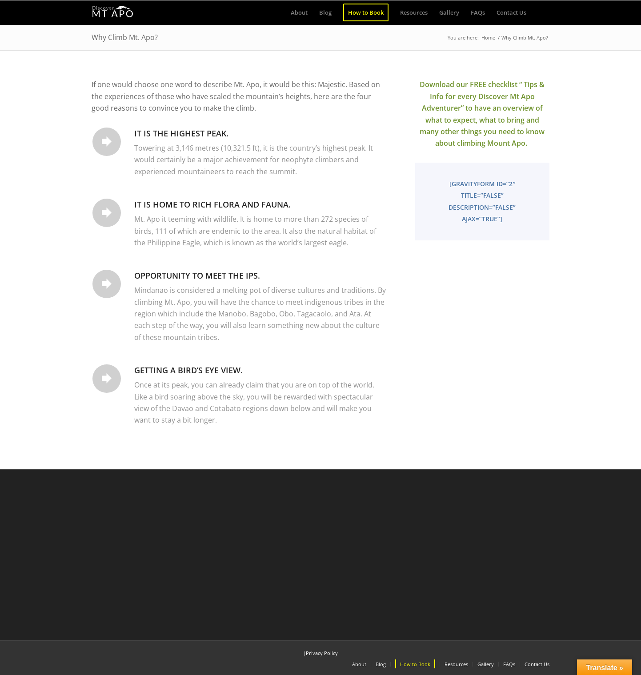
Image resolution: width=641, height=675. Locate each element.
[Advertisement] (320, 552)
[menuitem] (299, 12)
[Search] (540, 12)
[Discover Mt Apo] (113, 12)
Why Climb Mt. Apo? (125, 37)
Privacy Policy (322, 653)
